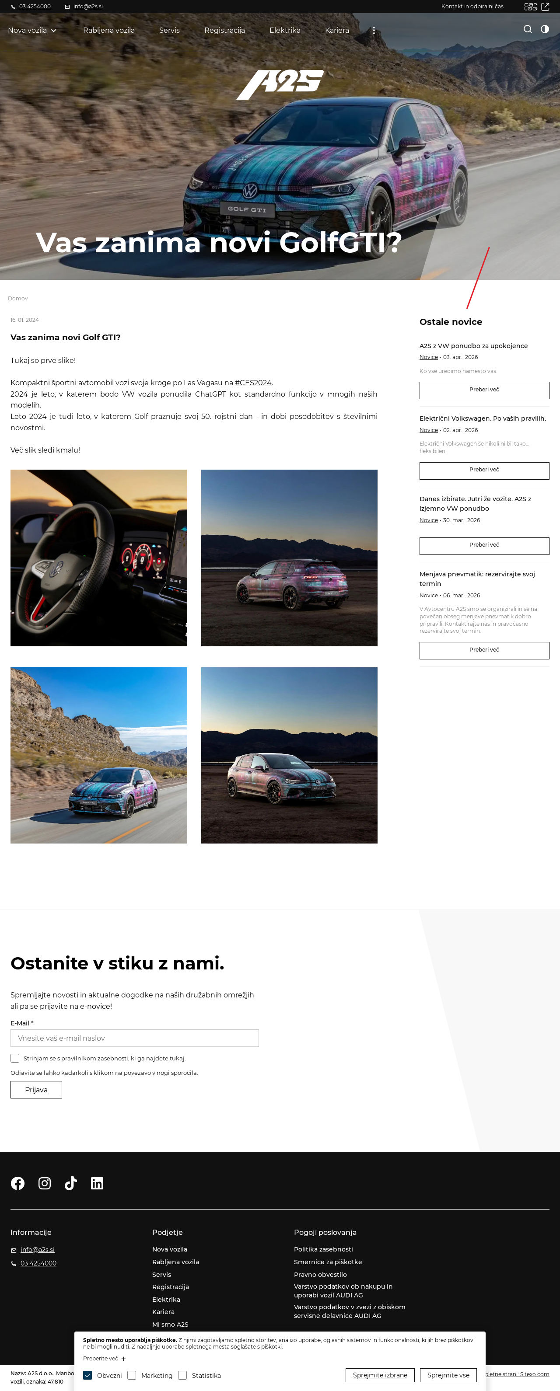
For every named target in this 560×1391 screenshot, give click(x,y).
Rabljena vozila (109, 30)
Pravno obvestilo (320, 1275)
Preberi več (484, 389)
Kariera (337, 30)
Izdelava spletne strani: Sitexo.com (504, 1374)
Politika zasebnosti (323, 1249)
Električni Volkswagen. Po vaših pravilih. (483, 418)
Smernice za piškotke (328, 1262)
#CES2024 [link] (253, 383)
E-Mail (22, 1023)
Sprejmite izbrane (380, 1375)
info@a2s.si (88, 6)
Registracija (224, 30)
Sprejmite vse (448, 1375)
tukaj (177, 1058)
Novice (429, 357)
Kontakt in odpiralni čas (472, 6)
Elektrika (285, 30)
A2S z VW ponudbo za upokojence (474, 346)
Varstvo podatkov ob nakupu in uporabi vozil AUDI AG (343, 1291)
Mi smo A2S (170, 1324)
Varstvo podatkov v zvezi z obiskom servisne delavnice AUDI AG (350, 1311)
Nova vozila (27, 30)
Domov (18, 298)
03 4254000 (35, 6)
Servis (169, 30)
